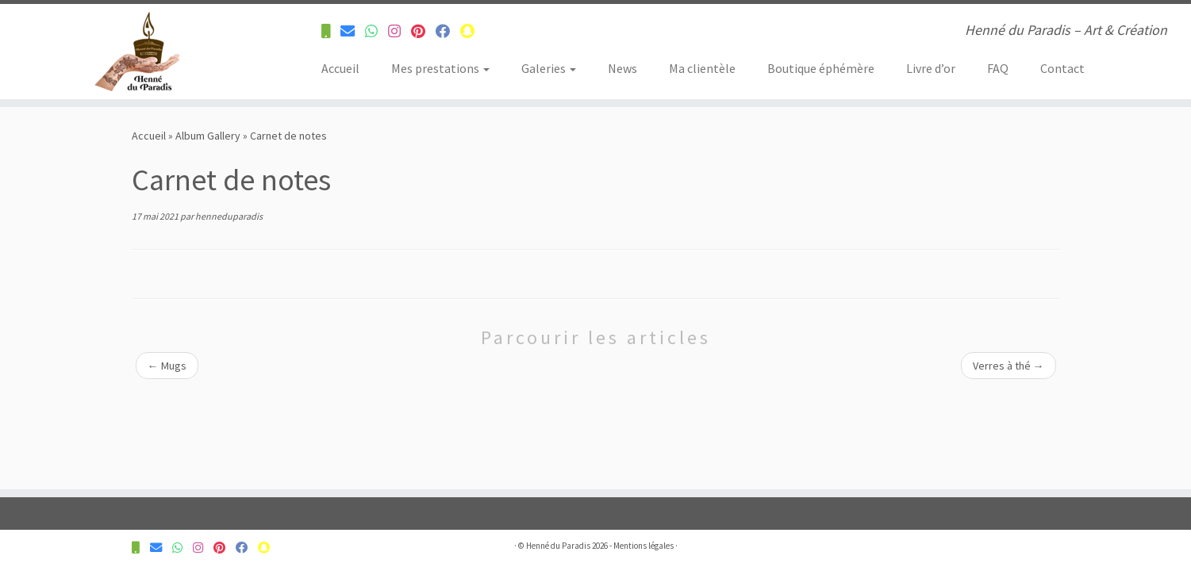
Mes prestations (440, 68)
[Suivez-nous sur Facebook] (448, 31)
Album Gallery (207, 135)
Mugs (167, 365)
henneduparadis (229, 216)
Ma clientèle (702, 68)
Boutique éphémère (820, 68)
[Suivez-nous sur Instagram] (399, 31)
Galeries (548, 68)
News (622, 68)
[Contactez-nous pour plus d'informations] (330, 31)
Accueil (340, 68)
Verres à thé (1008, 365)
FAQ (998, 68)
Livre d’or (930, 68)
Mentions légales (643, 545)
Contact (1062, 68)
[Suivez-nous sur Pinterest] (423, 31)
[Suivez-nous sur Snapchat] (472, 31)
